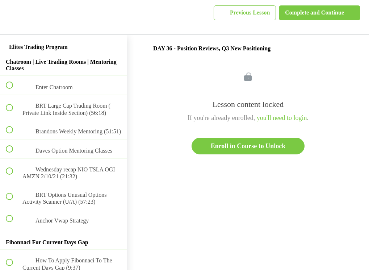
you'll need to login (282, 117)
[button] (13, 17)
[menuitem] (63, 17)
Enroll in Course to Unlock (248, 146)
